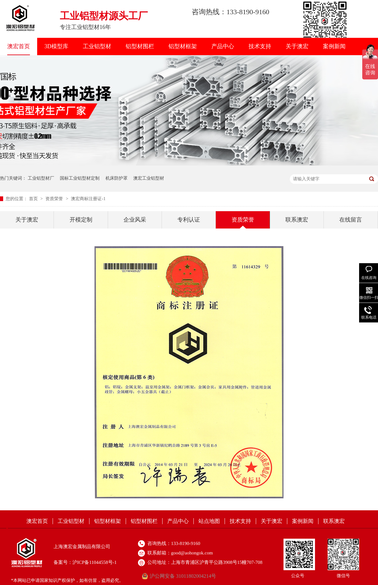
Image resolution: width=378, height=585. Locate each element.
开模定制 (81, 220)
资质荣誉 (54, 198)
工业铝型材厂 (41, 178)
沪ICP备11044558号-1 (94, 562)
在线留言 (350, 220)
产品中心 (222, 46)
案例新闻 (334, 46)
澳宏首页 (18, 46)
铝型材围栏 (140, 46)
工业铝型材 (97, 46)
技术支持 (260, 46)
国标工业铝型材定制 (80, 178)
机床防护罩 (117, 178)
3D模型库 (56, 46)
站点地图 (209, 521)
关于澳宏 (297, 46)
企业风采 (134, 220)
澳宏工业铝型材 (148, 178)
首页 (34, 198)
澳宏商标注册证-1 (88, 198)
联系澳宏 (296, 220)
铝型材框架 (183, 46)
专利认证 (188, 220)
